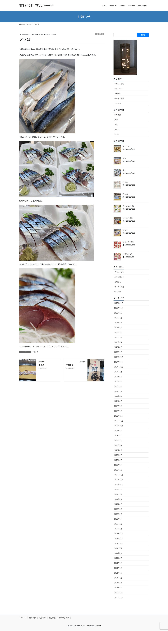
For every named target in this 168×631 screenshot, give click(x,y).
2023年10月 (118, 425)
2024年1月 (118, 411)
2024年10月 (118, 367)
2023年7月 (118, 440)
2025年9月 (118, 313)
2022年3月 (118, 519)
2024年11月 (118, 362)
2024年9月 (118, 372)
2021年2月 (118, 582)
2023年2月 (118, 465)
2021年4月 (118, 573)
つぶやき (117, 103)
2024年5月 (118, 391)
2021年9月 (118, 548)
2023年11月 (118, 421)
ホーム (23, 618)
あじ (116, 124)
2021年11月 (118, 538)
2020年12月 (118, 592)
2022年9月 (118, 489)
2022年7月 (118, 499)
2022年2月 (118, 524)
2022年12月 (118, 475)
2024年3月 (118, 401)
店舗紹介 (42, 618)
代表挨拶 (32, 618)
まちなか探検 (128, 218)
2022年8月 (118, 494)
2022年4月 (118, 514)
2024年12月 (118, 357)
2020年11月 (118, 597)
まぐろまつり (128, 254)
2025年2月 (118, 347)
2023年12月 (118, 416)
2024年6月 (118, 386)
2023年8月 (118, 435)
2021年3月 (118, 578)
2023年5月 (118, 450)
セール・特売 (119, 98)
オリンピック (119, 88)
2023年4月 (118, 455)
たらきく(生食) (128, 206)
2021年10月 (118, 543)
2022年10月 (118, 484)
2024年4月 (118, 396)
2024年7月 (118, 381)
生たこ (41, 365)
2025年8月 (118, 318)
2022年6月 (118, 504)
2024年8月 (118, 376)
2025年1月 (118, 352)
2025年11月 (118, 303)
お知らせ (100, 34)
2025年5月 (118, 332)
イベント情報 (119, 84)
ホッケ (125, 230)
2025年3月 (118, 342)
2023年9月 (118, 430)
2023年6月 (118, 445)
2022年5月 (118, 509)
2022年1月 (118, 529)
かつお (116, 134)
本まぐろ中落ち (128, 242)
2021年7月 (118, 558)
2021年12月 (118, 533)
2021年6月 (118, 563)
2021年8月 (118, 553)
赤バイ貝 (117, 115)
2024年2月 (118, 406)
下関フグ (69, 365)
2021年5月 (118, 568)
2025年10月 (118, 308)
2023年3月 (118, 460)
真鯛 (116, 119)
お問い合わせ (64, 618)
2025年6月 (118, 327)
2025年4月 (118, 337)
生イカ (116, 129)
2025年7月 (118, 322)
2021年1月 (118, 587)
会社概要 (52, 618)
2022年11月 (118, 479)
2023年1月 (118, 470)
